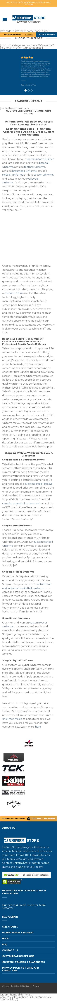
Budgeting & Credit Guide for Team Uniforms (24, 906)
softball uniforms (12, 174)
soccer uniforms (43, 174)
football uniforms (34, 166)
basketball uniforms (24, 170)
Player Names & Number (17, 932)
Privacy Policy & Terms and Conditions (20, 969)
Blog (5, 938)
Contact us (10, 950)
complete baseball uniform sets (21, 503)
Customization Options (18, 956)
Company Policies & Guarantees (23, 962)
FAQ (4, 944)
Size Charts (10, 926)
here (38, 726)
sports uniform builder (40, 159)
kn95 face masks (12, 718)
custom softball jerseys (38, 483)
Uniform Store (14, 293)
